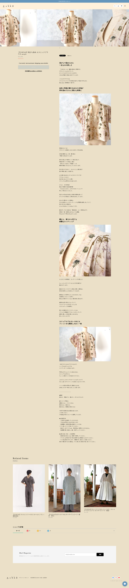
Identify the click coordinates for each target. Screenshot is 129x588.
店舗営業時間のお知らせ (64, 1)
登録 (100, 554)
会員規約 (45, 577)
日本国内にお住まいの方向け (33, 71)
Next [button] (126, 28)
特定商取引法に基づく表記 (36, 577)
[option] (64, 27)
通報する (69, 55)
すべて (18, 530)
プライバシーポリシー (24, 577)
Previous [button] (2, 28)
